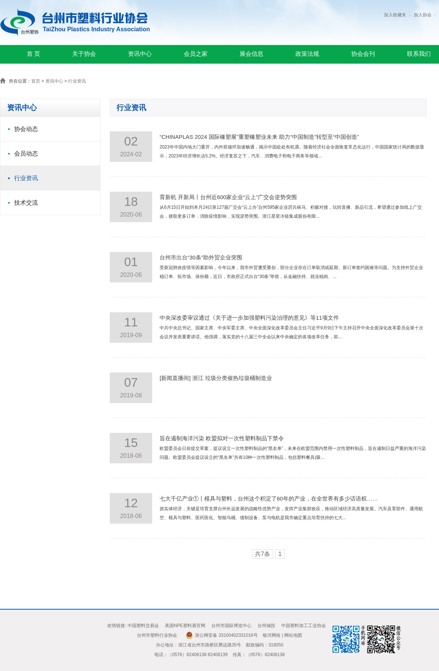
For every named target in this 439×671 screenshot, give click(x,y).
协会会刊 (363, 54)
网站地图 (293, 635)
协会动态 (26, 129)
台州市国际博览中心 (231, 625)
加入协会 (423, 14)
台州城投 (266, 625)
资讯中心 (140, 54)
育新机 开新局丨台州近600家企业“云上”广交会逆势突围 (228, 197)
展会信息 (251, 54)
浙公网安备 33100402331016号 (226, 635)
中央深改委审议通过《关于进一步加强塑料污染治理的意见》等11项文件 (249, 317)
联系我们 (419, 54)
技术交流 (26, 202)
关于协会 (84, 54)
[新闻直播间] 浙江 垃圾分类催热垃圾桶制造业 (216, 378)
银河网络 (272, 635)
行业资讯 (77, 81)
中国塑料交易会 (143, 625)
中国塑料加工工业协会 (303, 625)
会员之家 (196, 54)
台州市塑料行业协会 (157, 635)
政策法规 (307, 54)
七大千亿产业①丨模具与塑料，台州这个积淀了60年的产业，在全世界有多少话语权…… (269, 498)
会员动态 (26, 153)
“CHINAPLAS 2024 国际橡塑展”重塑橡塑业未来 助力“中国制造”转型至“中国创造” (259, 137)
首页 (35, 81)
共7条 (262, 554)
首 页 (33, 54)
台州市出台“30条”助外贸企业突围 (201, 257)
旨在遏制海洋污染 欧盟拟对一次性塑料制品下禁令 (222, 438)
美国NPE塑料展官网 (185, 625)
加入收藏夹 (395, 14)
